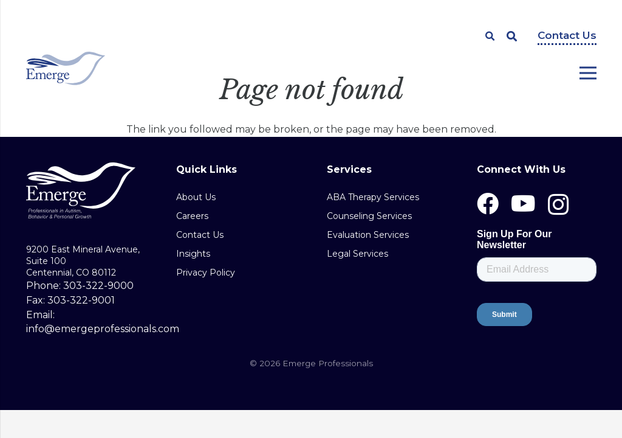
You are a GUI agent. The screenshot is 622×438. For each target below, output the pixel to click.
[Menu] (587, 73)
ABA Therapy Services (373, 197)
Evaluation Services (368, 234)
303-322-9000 (98, 285)
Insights (193, 253)
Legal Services (357, 253)
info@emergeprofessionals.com (102, 329)
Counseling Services (369, 215)
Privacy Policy (205, 272)
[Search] (490, 36)
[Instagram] (558, 205)
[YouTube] (523, 204)
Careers (192, 215)
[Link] (66, 68)
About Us (196, 197)
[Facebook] (488, 204)
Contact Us (567, 35)
